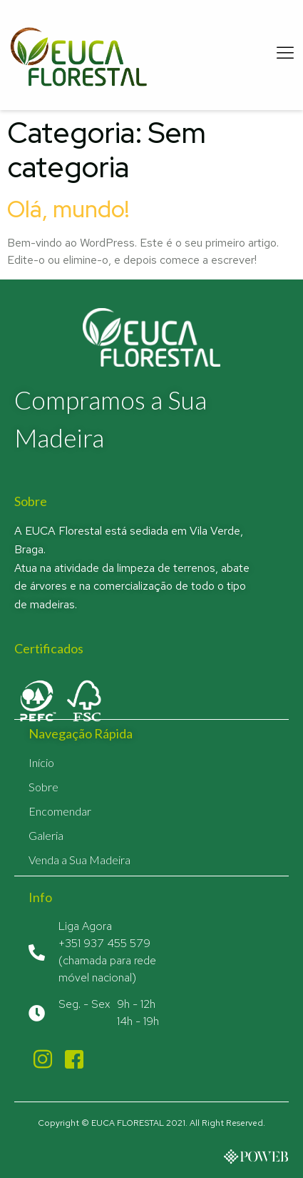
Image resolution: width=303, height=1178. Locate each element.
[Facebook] (74, 1058)
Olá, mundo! (68, 209)
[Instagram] (42, 1058)
